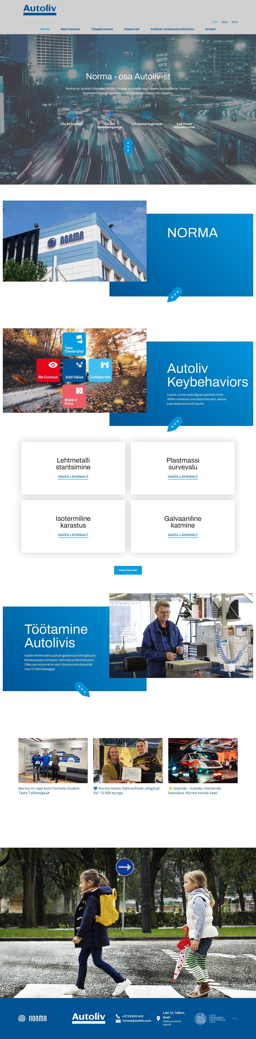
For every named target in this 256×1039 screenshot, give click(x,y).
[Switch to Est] (215, 22)
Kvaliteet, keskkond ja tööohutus (172, 29)
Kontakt (210, 29)
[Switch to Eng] (225, 22)
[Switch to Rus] (235, 22)
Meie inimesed (70, 29)
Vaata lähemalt (128, 570)
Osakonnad (131, 29)
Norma (44, 29)
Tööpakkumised (102, 29)
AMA (235, 1018)
